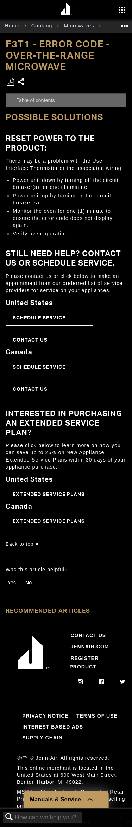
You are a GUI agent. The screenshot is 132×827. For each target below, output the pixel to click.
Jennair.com (89, 646)
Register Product (84, 662)
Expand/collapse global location (124, 23)
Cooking (42, 25)
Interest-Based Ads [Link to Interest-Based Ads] (52, 727)
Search (9, 817)
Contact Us (30, 340)
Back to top (19, 544)
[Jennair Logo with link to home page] (33, 670)
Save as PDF (10, 82)
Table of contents (36, 100)
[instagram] (80, 682)
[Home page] (67, 10)
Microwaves (80, 25)
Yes (11, 582)
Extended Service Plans (49, 494)
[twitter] (122, 682)
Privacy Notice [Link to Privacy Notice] (45, 716)
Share (21, 82)
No (28, 582)
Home (13, 25)
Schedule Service (39, 317)
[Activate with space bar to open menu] (122, 11)
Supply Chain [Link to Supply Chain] (42, 737)
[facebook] (101, 682)
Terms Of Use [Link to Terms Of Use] (97, 716)
